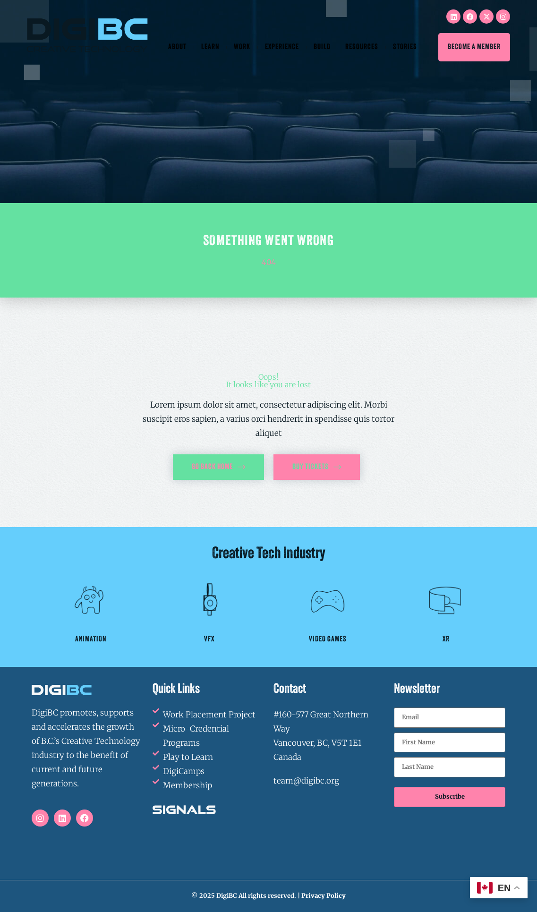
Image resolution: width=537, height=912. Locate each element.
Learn (210, 47)
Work (242, 47)
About (177, 47)
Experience (282, 47)
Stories (405, 47)
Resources (361, 47)
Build (322, 47)
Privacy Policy (323, 896)
